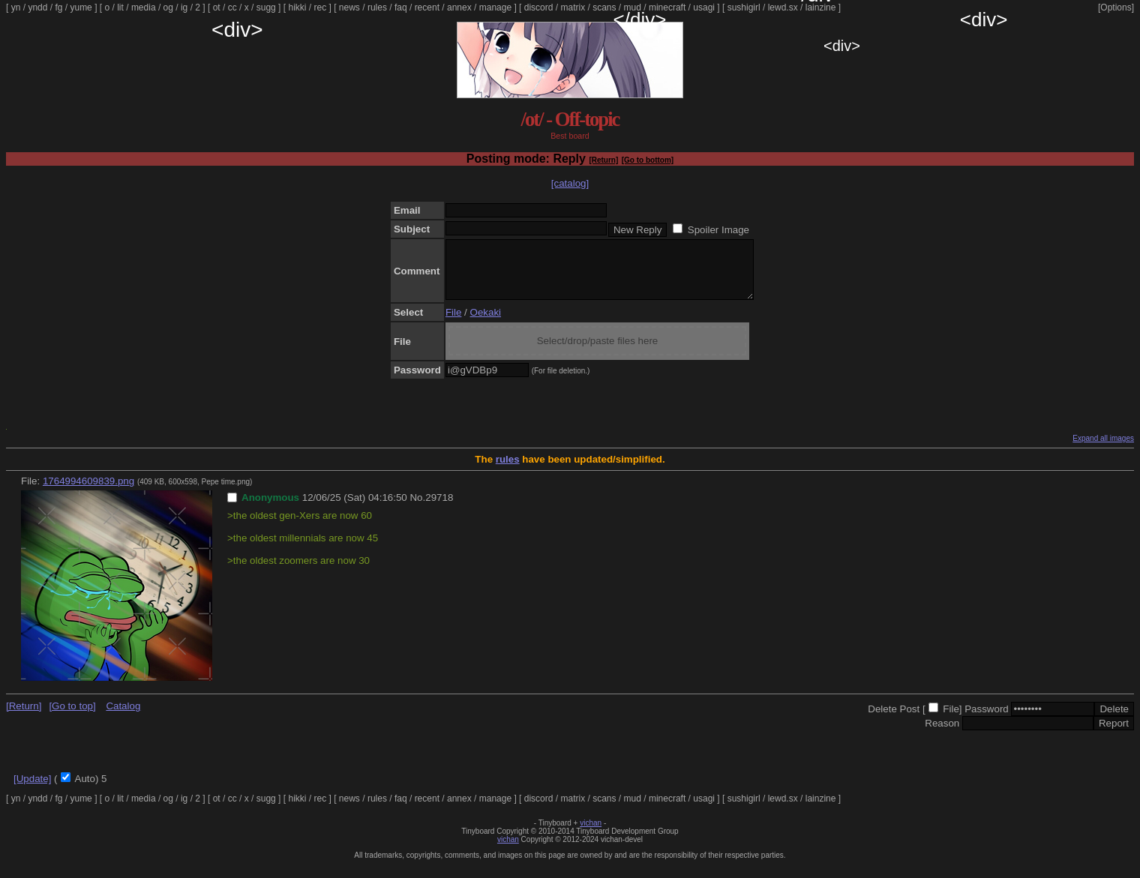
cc (232, 7)
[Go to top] (72, 717)
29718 (439, 508)
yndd (37, 7)
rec (320, 7)
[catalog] (570, 183)
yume (81, 7)
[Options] (1116, 7)
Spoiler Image (718, 229)
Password (986, 720)
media (143, 7)
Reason (942, 734)
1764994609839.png (88, 492)
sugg (266, 7)
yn (16, 7)
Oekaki (485, 323)
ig (184, 7)
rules (377, 7)
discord (539, 7)
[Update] (32, 790)
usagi (704, 7)
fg (58, 7)
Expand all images (1103, 449)
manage (495, 7)
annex (459, 7)
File (453, 323)
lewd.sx (783, 7)
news (349, 7)
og (168, 7)
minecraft (667, 7)
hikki (297, 7)
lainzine (821, 7)
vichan (591, 834)
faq (400, 7)
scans (604, 7)
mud (632, 7)
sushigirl (744, 7)
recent (427, 7)
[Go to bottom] (648, 160)
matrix (572, 7)
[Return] (603, 160)
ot (216, 7)
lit (120, 7)
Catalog (123, 717)
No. (417, 508)
